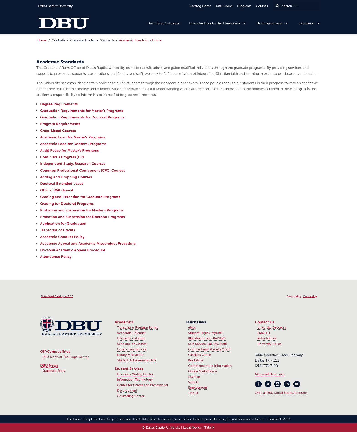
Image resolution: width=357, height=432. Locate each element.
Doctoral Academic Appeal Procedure (72, 250)
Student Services (129, 369)
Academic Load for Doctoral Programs (73, 144)
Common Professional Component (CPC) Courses (82, 170)
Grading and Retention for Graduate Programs (80, 197)
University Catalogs (131, 338)
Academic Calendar (131, 333)
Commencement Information (210, 366)
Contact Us (264, 322)
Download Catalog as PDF (57, 296)
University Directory (271, 327)
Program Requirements (60, 124)
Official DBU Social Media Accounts (281, 393)
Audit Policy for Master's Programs (69, 150)
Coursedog (310, 296)
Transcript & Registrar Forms (137, 327)
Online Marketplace (202, 371)
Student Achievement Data (136, 360)
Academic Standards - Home (140, 40)
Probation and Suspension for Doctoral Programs (82, 217)
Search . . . (286, 6)
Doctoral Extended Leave (61, 183)
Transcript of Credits (57, 230)
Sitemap (194, 377)
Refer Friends (266, 338)
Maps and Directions (269, 374)
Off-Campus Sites (55, 351)
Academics (124, 322)
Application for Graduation (63, 223)
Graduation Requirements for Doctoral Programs (82, 117)
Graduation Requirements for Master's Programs (81, 110)
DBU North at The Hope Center (65, 357)
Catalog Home (200, 6)
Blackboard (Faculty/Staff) (207, 338)
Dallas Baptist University (55, 6)
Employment (197, 387)
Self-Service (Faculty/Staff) (207, 344)
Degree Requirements (59, 104)
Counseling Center (130, 396)
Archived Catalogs (164, 23)
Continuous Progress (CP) (62, 157)
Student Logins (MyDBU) (205, 333)
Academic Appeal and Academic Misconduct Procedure (88, 243)
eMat (191, 327)
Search (193, 382)
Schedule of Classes (131, 344)
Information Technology (135, 380)
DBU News (49, 365)
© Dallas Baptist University (161, 427)
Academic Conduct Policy (62, 237)
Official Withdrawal (56, 190)
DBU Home (224, 6)
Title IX (193, 393)
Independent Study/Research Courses (72, 163)
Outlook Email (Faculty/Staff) (209, 349)
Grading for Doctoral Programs (67, 203)
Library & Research (130, 355)
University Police (269, 344)
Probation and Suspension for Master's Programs (81, 210)
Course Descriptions (131, 349)
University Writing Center (135, 374)
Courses (262, 6)
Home (42, 40)
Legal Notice (192, 427)
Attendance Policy (55, 256)
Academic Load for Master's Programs (72, 137)
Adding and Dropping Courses (66, 177)
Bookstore (195, 360)
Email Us (263, 333)
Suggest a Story (53, 371)
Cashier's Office (199, 355)
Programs (244, 6)
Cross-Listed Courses (58, 130)
